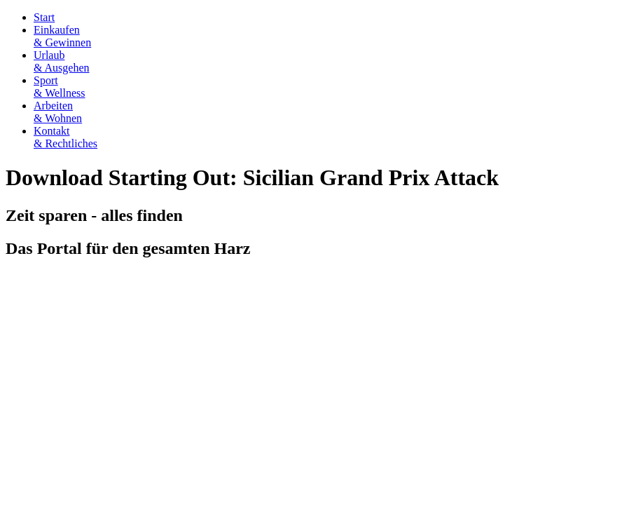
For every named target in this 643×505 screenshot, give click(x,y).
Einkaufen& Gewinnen (62, 36)
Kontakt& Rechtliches (65, 137)
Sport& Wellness (59, 86)
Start (44, 17)
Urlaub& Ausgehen (62, 61)
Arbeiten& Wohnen (58, 112)
